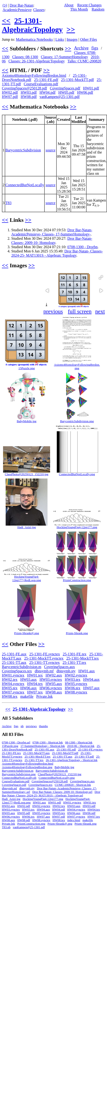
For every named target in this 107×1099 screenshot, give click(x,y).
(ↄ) (5, 5)
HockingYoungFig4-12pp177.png (77, 527)
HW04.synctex (13, 684)
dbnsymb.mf (44, 671)
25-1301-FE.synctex (44, 654)
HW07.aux (91, 688)
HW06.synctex (51, 688)
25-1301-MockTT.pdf (77, 80)
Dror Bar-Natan (21, 5)
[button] (101, 277)
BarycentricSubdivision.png (77, 421)
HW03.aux (28, 679)
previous (53, 311)
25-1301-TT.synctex (44, 663)
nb (22, 726)
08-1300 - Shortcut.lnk (78, 742)
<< (6, 20)
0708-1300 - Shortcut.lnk (47, 742)
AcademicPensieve (17, 10)
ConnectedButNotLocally (24, 185)
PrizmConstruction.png (77, 580)
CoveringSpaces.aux (59, 667)
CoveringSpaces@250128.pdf (24, 88)
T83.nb (6, 827)
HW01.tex (35, 675)
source (50, 150)
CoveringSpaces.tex (17, 671)
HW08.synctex (76, 692)
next (100, 311)
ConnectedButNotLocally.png (77, 474)
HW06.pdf (85, 92)
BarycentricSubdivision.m (21, 667)
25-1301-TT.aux (14, 663)
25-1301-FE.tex (75, 654)
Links (59, 39)
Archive (81, 47)
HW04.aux (91, 679)
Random (98, 9)
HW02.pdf (10, 92)
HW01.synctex (13, 675)
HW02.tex (9, 679)
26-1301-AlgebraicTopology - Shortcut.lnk (72, 760)
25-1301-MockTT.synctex (43, 658)
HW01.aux (86, 671)
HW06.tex (72, 688)
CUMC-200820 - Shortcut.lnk (73, 785)
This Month (79, 9)
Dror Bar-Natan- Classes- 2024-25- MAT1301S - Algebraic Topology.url (51, 793)
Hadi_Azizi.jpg (26, 527)
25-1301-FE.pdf (46, 80)
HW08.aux (54, 692)
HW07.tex (35, 692)
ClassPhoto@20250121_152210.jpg (26, 474)
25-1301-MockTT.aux (36, 753)
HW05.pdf (66, 92)
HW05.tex (9, 688)
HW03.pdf (29, 92)
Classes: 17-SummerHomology (64, 57)
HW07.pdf (10, 97)
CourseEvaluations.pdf (41, 84)
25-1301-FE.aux (14, 654)
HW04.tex (35, 684)
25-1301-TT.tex (74, 663)
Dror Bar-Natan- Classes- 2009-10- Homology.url (62, 792)
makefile (26, 696)
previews (31, 726)
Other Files (88, 39)
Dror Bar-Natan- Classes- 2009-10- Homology (51, 240)
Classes (38, 10)
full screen (80, 311)
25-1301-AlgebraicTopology (32, 25)
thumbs (43, 726)
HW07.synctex (13, 692)
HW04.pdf (47, 92)
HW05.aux (54, 684)
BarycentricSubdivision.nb (52, 770)
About (68, 5)
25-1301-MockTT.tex (82, 658)
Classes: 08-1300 (25, 57)
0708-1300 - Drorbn (82, 247)
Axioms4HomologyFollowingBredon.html (34, 75)
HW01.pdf (91, 88)
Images (72, 39)
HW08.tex (9, 696)
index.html (73, 820)
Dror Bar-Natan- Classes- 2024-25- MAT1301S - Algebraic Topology (57, 253)
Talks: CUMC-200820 (84, 61)
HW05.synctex (76, 684)
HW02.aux (54, 675)
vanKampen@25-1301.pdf (60, 97)
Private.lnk (44, 696)
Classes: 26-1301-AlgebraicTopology (36, 61)
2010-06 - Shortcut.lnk (80, 746)
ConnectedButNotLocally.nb (19, 777)
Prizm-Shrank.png (77, 633)
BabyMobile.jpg (26, 421)
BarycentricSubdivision (23, 150)
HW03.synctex (51, 679)
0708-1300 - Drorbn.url (16, 742)
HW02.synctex (76, 675)
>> (70, 29)
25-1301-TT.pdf (84, 756)
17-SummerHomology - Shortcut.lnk (42, 746)
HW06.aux (28, 688)
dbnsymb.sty (65, 671)
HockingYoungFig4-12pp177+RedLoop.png (26, 578)
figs (94, 47)
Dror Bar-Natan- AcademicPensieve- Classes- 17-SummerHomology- (51, 232)
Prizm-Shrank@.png (26, 633)
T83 (8, 203)
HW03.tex (72, 679)
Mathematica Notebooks (34, 39)
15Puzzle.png (26, 368)
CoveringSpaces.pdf (65, 88)
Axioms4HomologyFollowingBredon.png (77, 366)
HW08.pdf (29, 97)
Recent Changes (89, 5)
